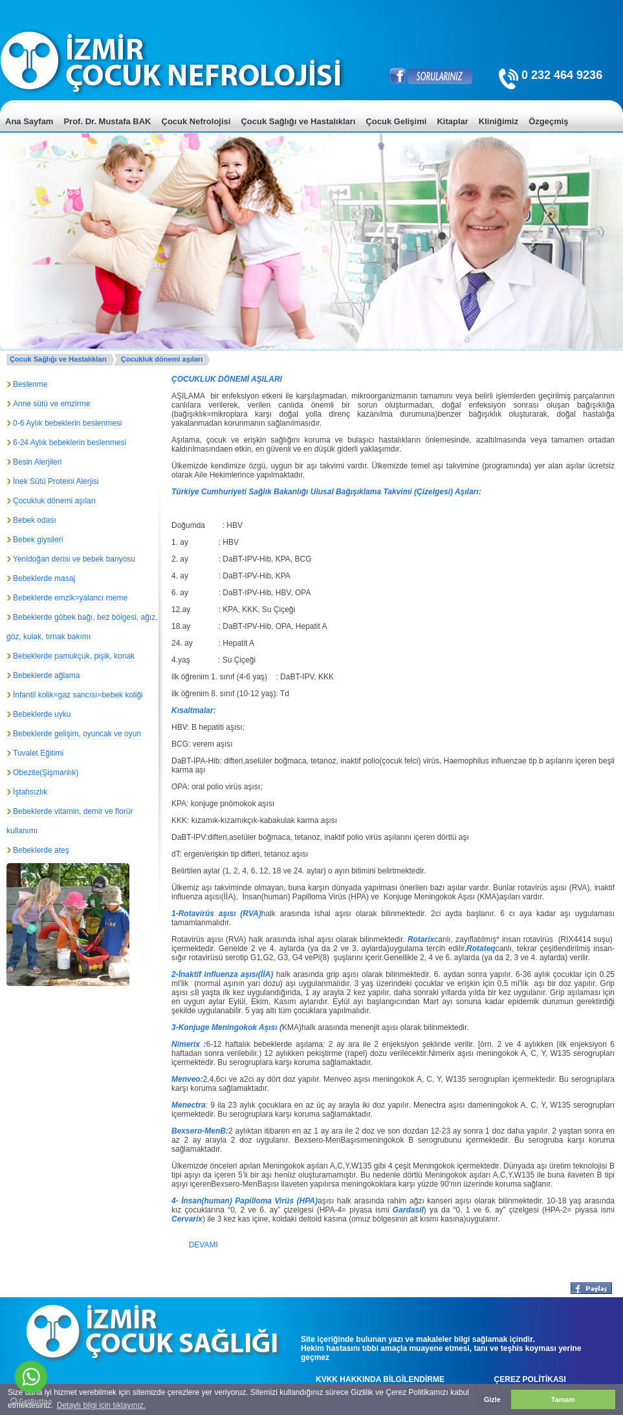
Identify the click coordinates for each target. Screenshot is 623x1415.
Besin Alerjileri (37, 461)
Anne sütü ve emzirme (51, 403)
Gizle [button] (492, 1399)
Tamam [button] (563, 1399)
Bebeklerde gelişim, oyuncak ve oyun (77, 733)
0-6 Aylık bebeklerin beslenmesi (67, 423)
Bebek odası (34, 520)
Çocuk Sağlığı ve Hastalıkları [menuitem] (298, 121)
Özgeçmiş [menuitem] (548, 121)
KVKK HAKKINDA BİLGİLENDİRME (380, 1379)
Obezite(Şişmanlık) (45, 772)
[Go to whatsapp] (31, 1377)
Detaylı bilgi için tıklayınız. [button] (101, 1405)
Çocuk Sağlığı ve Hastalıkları (58, 359)
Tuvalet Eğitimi (38, 753)
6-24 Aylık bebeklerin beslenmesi (69, 442)
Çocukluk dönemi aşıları (162, 359)
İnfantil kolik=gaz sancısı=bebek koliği (78, 694)
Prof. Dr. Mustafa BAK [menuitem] (107, 121)
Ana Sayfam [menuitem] (29, 121)
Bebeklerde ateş (41, 850)
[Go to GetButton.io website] (31, 1402)
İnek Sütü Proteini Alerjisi (56, 481)
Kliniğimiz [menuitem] (498, 121)
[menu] (311, 131)
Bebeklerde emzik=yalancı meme (70, 597)
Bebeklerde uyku (42, 714)
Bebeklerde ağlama (46, 675)
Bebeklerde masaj (44, 578)
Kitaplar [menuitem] (452, 121)
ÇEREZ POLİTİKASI (530, 1379)
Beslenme (30, 384)
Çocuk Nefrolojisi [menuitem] (196, 121)
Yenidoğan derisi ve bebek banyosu (74, 559)
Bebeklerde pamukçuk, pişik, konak (74, 656)
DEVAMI (203, 1244)
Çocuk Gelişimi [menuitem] (396, 121)
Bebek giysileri (38, 539)
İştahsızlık (30, 791)
